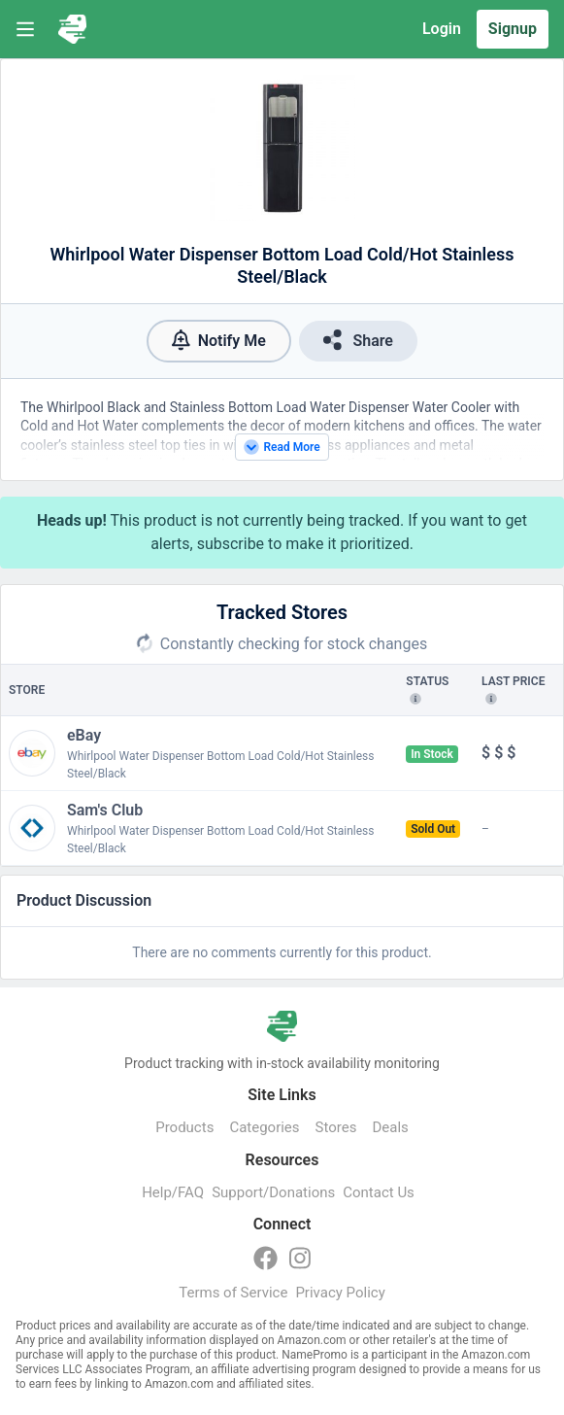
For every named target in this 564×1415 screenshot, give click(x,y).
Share (358, 339)
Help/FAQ (173, 1192)
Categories (264, 1127)
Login (441, 28)
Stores (336, 1127)
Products (184, 1127)
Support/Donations (273, 1192)
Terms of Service (233, 1292)
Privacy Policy (339, 1292)
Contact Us (379, 1192)
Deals (390, 1127)
